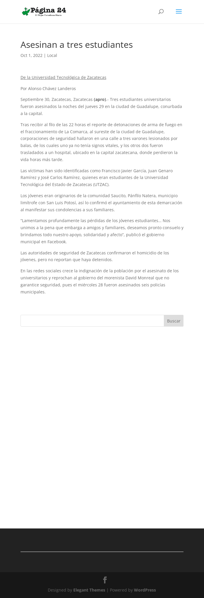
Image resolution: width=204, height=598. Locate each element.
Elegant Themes (89, 590)
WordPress (145, 590)
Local (52, 55)
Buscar (174, 321)
